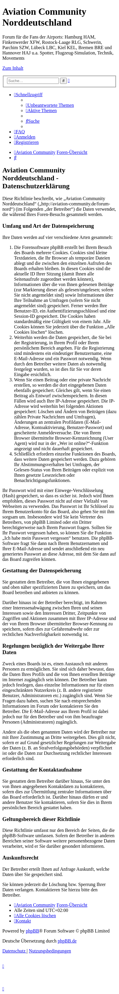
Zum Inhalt (12, 68)
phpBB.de (67, 940)
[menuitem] (50, 105)
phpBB (32, 930)
